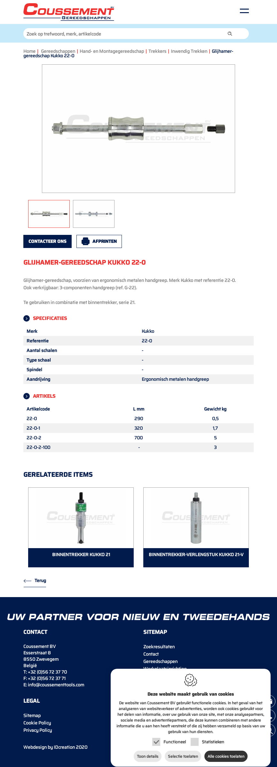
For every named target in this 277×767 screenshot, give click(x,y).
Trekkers (157, 51)
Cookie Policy (37, 722)
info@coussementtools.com (56, 684)
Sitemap (32, 715)
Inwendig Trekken (189, 51)
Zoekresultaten (159, 646)
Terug (40, 580)
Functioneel (174, 740)
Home (29, 51)
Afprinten (104, 241)
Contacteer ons (47, 241)
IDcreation (49, 747)
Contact (151, 654)
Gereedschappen (58, 51)
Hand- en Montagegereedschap (112, 51)
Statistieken (213, 740)
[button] (229, 33)
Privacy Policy (37, 730)
